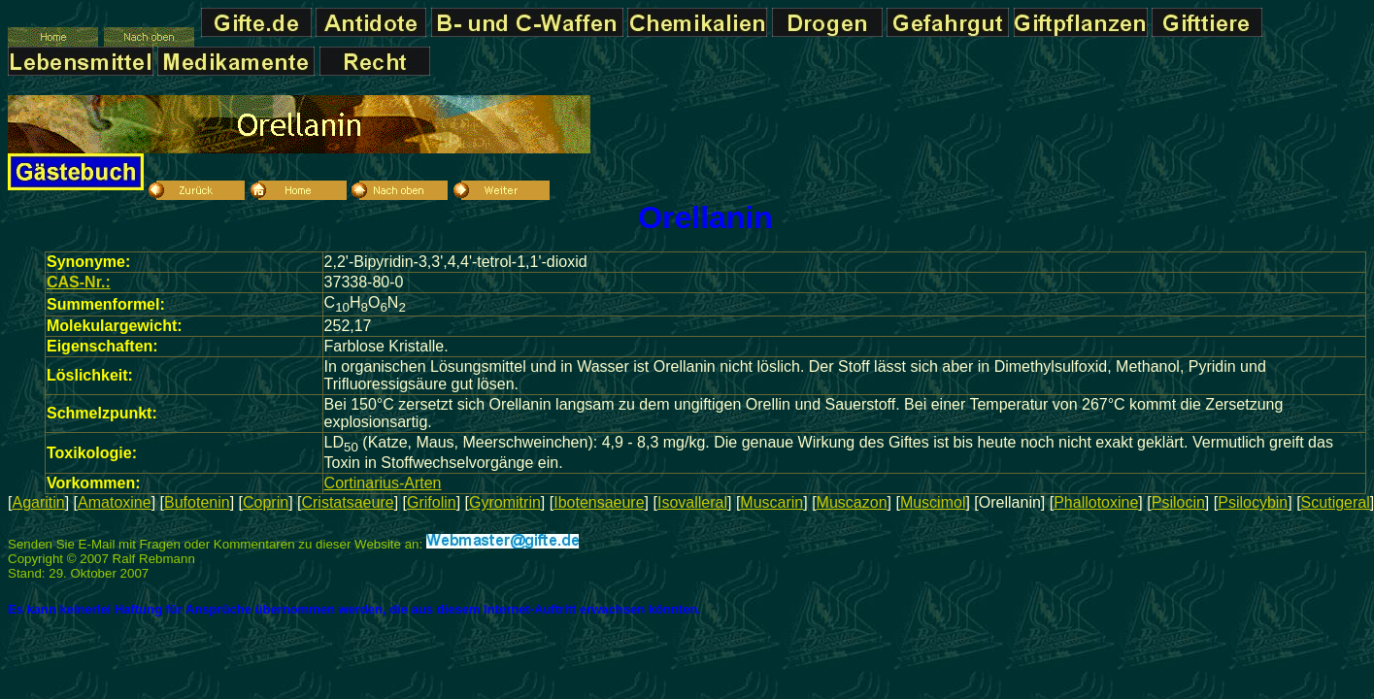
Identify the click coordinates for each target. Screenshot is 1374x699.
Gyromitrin (505, 502)
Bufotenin (197, 502)
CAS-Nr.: (79, 282)
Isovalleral (692, 502)
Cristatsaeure (347, 502)
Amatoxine (114, 502)
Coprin (265, 502)
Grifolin (431, 502)
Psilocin (1178, 502)
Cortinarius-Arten (383, 483)
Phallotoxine (1096, 502)
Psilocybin (1253, 502)
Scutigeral (1335, 502)
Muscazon (852, 502)
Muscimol (933, 502)
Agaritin (38, 502)
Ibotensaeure (598, 502)
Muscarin (771, 502)
